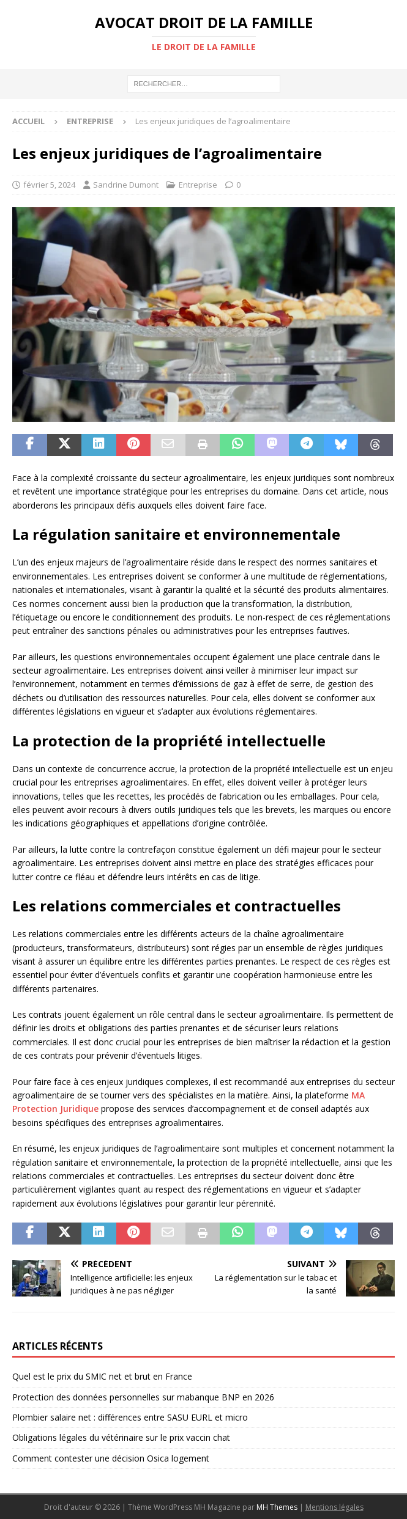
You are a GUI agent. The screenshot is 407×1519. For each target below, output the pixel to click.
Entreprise (198, 184)
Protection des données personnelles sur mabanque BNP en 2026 (143, 1397)
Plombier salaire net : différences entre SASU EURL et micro (130, 1417)
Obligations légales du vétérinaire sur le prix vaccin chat (121, 1437)
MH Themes (276, 1507)
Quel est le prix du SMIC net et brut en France (102, 1376)
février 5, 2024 (49, 184)
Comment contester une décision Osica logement (110, 1458)
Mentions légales (334, 1507)
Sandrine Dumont (126, 184)
